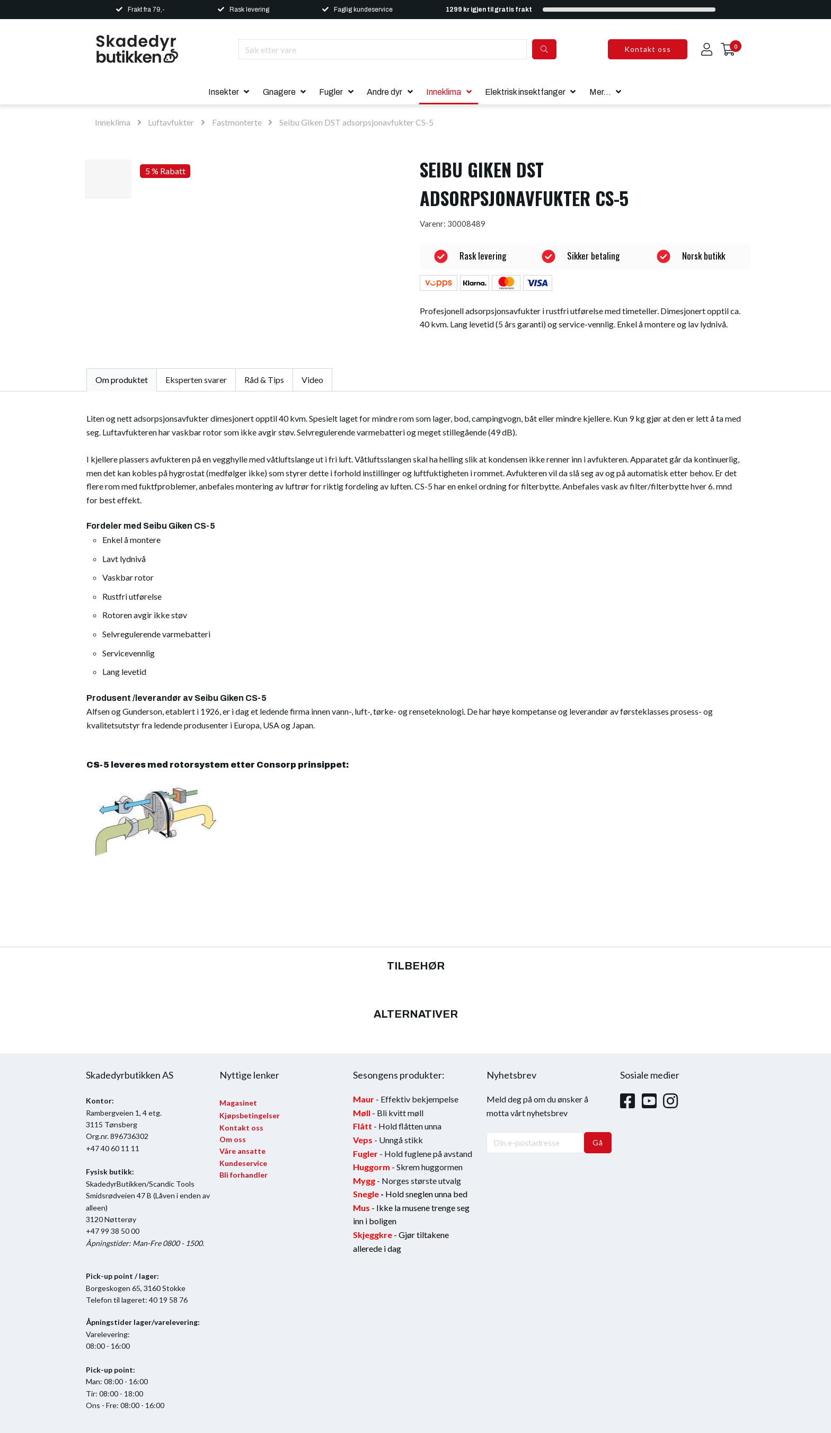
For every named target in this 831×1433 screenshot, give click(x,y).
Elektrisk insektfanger (525, 91)
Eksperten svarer (196, 380)
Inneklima (443, 91)
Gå (598, 1142)
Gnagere (279, 91)
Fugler (331, 91)
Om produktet (121, 380)
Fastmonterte (237, 122)
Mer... (600, 91)
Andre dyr (384, 91)
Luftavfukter (171, 122)
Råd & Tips (264, 380)
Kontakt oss (647, 49)
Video (312, 380)
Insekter (223, 91)
